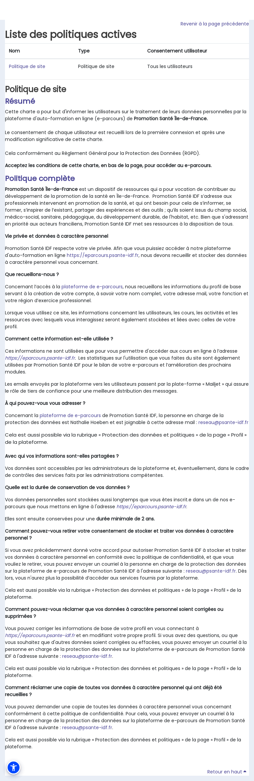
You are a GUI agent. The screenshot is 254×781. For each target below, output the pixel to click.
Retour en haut (226, 771)
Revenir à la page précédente (215, 23)
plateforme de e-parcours (92, 286)
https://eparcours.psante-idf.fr (103, 255)
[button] (14, 767)
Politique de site (27, 66)
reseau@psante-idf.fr (223, 422)
